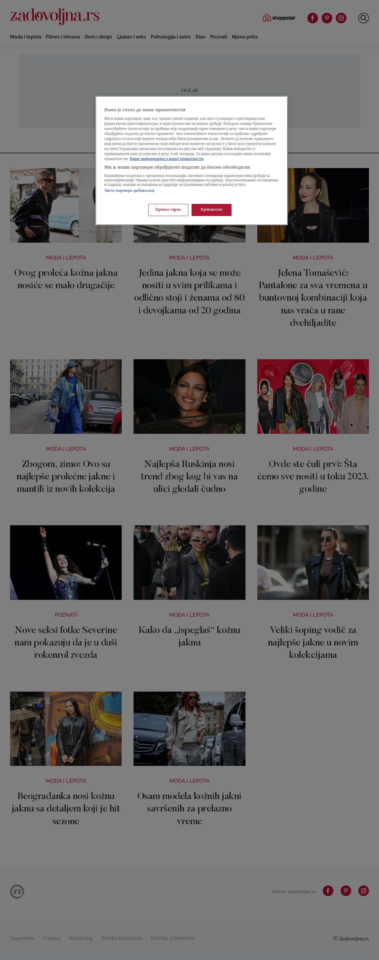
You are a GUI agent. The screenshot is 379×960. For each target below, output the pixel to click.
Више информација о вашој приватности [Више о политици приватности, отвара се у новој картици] (166, 159)
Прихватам (211, 210)
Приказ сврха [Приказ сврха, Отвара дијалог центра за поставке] (168, 210)
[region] (191, 160)
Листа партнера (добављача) (129, 191)
